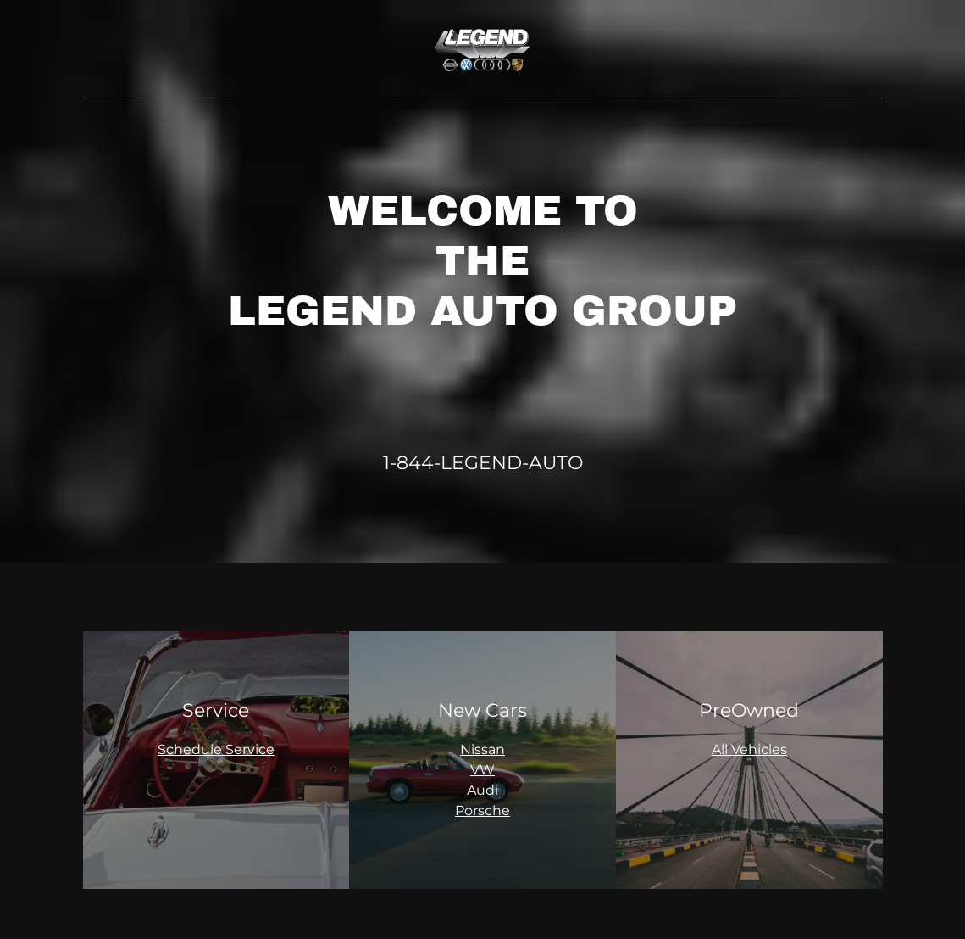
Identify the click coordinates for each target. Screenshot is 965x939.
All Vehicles (749, 749)
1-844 (408, 462)
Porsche (482, 810)
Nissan (482, 749)
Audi (482, 790)
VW (482, 770)
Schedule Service (216, 749)
